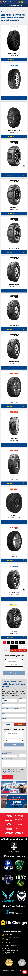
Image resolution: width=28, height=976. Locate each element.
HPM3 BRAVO (14, 438)
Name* (4, 703)
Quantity (21, 698)
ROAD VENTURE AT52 (14, 284)
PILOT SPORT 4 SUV (14, 592)
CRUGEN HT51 (14, 207)
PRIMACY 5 (14, 631)
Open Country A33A (14, 130)
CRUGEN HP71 (14, 169)
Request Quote (7, 777)
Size (3, 698)
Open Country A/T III (14, 53)
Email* (4, 713)
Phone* (10, 708)
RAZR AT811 (14, 515)
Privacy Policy (9, 771)
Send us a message (10, 946)
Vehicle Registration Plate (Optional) (8, 752)
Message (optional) (7, 758)
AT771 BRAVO (14, 400)
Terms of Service (20, 771)
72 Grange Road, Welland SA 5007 (14, 938)
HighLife (14, 554)
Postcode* (5, 718)
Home (3, 11)
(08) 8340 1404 (10, 942)
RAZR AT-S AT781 (14, 477)
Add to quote (10, 59)
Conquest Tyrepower (14, 5)
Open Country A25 (14, 92)
